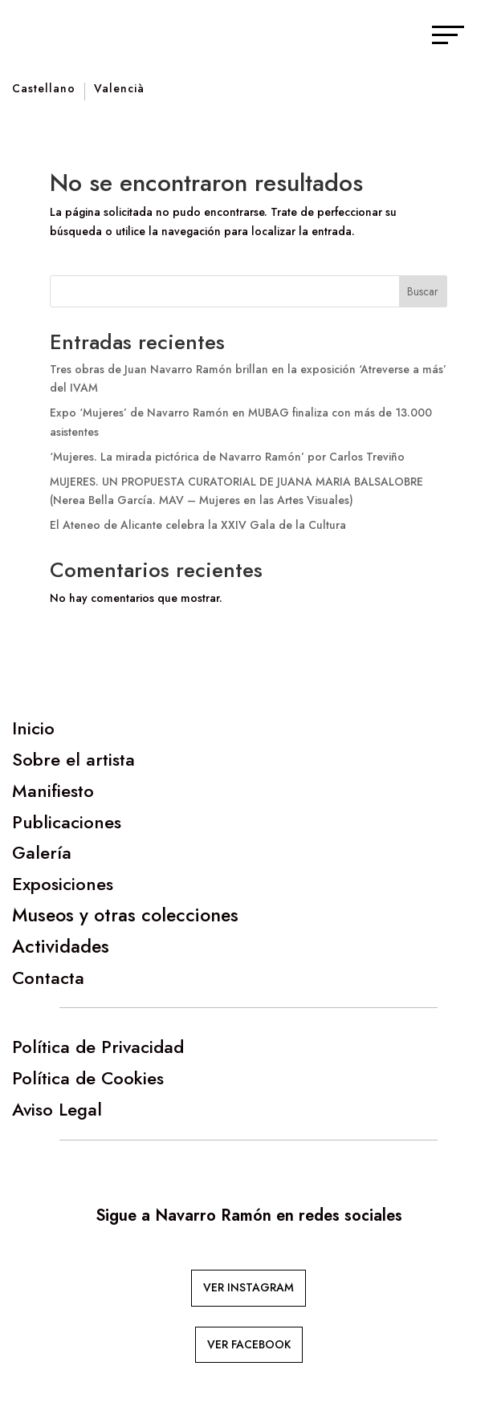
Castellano (43, 89)
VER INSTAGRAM (248, 1287)
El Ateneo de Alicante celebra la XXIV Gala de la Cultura (198, 525)
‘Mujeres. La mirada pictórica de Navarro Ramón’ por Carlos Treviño (227, 457)
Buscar (422, 291)
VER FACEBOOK (249, 1344)
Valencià (119, 89)
